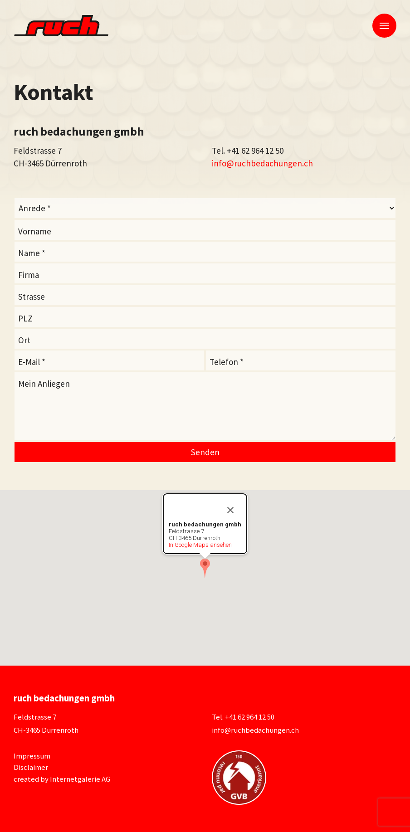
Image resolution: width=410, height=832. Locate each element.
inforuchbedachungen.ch (262, 163)
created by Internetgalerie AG (62, 779)
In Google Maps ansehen (200, 544)
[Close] (230, 510)
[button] (205, 568)
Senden (205, 452)
